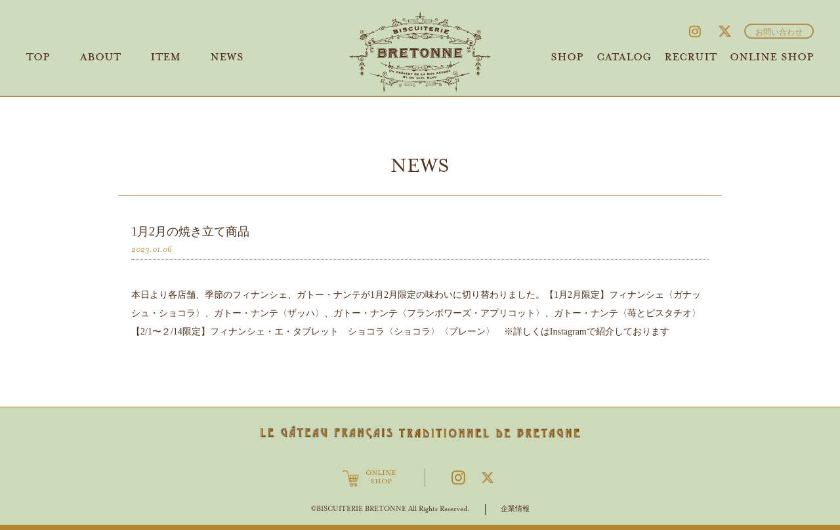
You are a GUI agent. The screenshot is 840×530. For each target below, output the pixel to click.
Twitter (724, 31)
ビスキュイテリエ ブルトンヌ (420, 52)
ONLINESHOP (381, 477)
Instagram (695, 31)
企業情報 (515, 508)
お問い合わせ (779, 33)
